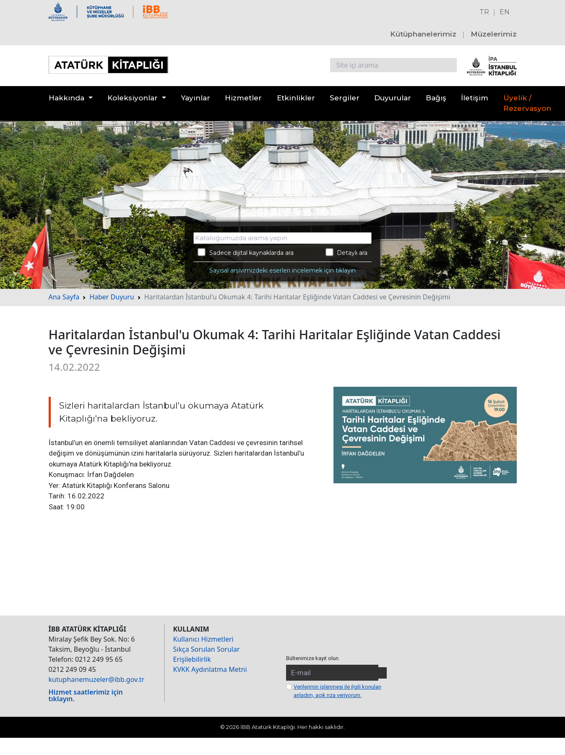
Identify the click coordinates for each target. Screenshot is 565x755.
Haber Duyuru (111, 296)
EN (505, 12)
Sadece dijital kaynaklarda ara (246, 252)
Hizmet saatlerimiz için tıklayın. (86, 695)
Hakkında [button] (66, 98)
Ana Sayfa (64, 296)
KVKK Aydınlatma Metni (210, 669)
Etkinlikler (296, 98)
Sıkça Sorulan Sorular (206, 649)
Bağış (436, 98)
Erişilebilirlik (192, 659)
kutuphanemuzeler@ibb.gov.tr (97, 679)
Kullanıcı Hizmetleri (203, 639)
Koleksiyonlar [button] (132, 98)
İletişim (474, 98)
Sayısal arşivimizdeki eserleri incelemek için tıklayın (282, 270)
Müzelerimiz (494, 34)
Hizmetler (243, 98)
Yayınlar (195, 98)
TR (484, 12)
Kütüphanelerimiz (423, 34)
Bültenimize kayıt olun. (313, 658)
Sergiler (344, 98)
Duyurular (392, 98)
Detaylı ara (346, 252)
